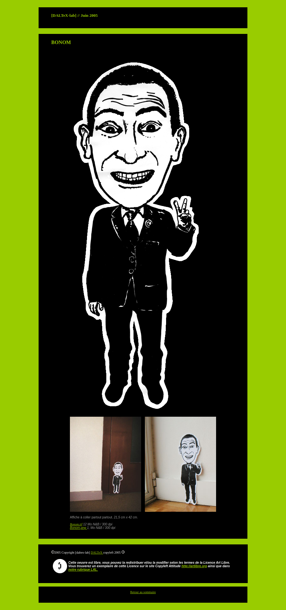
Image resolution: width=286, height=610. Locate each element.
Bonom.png (78, 528)
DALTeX (97, 552)
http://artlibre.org (194, 566)
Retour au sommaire (143, 592)
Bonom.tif (76, 524)
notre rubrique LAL (82, 569)
